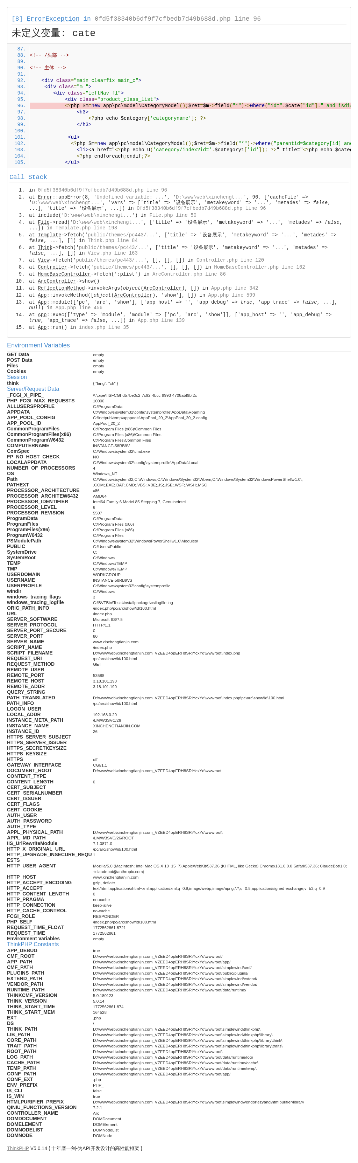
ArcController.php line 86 (189, 274)
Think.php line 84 (113, 240)
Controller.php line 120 (230, 260)
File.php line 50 (172, 215)
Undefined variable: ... (130, 197)
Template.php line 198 (86, 228)
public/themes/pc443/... (121, 235)
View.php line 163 (113, 253)
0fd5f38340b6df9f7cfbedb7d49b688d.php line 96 (178, 18)
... (261, 203)
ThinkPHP (18, 1148)
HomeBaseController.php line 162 (259, 267)
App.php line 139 (161, 320)
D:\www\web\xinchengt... (209, 197)
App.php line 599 (231, 295)
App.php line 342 (234, 288)
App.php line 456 (79, 308)
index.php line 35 (104, 327)
